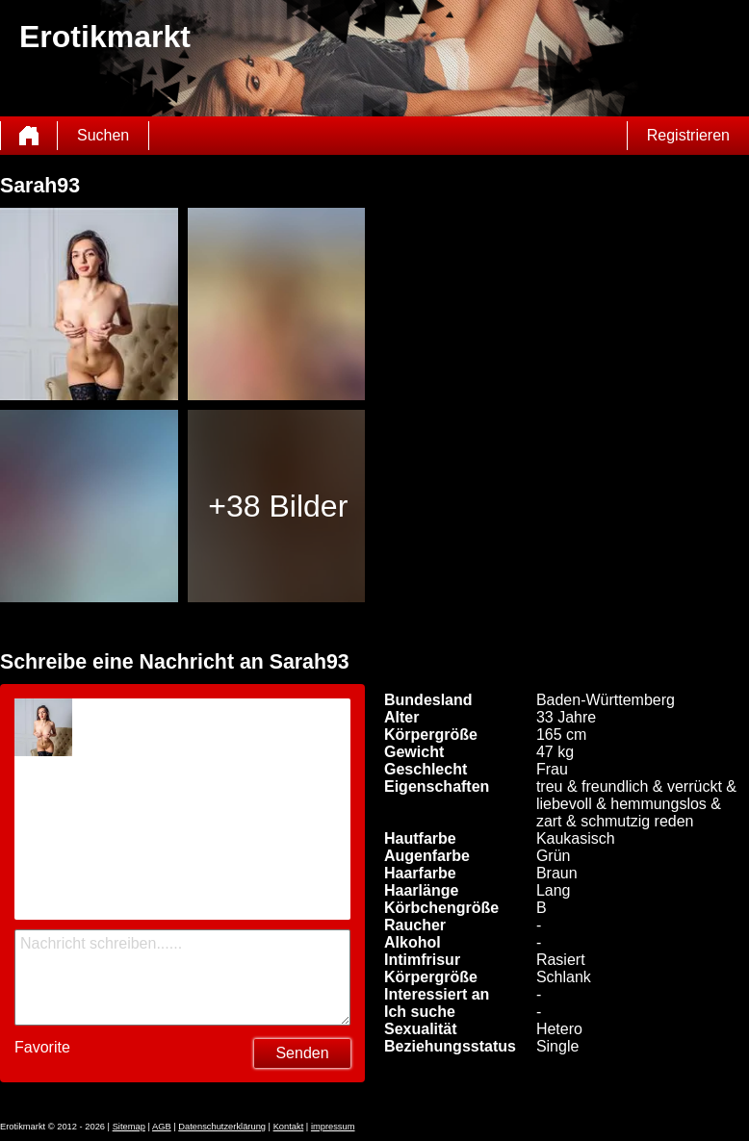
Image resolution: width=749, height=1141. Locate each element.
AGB (161, 1126)
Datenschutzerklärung (222, 1126)
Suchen (103, 135)
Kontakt (288, 1126)
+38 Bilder (278, 506)
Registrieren (688, 135)
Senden (301, 1053)
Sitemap (129, 1126)
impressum (333, 1126)
